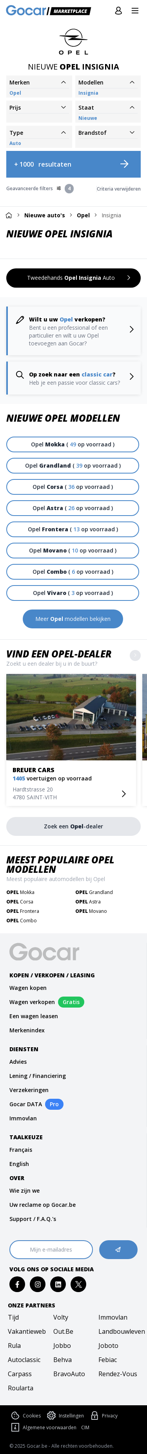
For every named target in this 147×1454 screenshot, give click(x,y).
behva (62, 1359)
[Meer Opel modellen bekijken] (73, 619)
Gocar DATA (25, 1104)
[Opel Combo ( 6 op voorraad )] (72, 572)
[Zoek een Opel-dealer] (73, 826)
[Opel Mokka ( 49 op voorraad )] (72, 444)
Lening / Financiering (37, 1075)
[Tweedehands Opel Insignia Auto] (73, 278)
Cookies (25, 1416)
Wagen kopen (28, 987)
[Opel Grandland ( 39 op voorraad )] (72, 466)
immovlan (112, 1317)
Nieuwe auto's (44, 215)
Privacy (103, 1416)
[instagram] (37, 1284)
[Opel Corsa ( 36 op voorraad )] (72, 487)
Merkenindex (27, 1030)
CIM (85, 1428)
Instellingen (64, 1416)
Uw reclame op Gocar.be (42, 1204)
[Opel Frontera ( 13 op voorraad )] (72, 529)
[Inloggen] (118, 11)
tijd (13, 1317)
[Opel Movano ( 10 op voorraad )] (72, 550)
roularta (20, 1388)
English (19, 1164)
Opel (83, 215)
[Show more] (135, 655)
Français (20, 1149)
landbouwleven (118, 1331)
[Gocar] (51, 11)
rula (14, 1345)
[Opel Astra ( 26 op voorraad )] (72, 508)
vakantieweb (27, 1331)
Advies (18, 1061)
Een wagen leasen (33, 1016)
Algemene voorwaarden (42, 1428)
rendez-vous (117, 1374)
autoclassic (24, 1359)
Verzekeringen (29, 1090)
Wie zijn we (24, 1190)
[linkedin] (58, 1284)
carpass (20, 1374)
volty (60, 1317)
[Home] (9, 215)
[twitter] (78, 1284)
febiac (107, 1359)
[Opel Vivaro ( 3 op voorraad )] (72, 593)
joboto (108, 1345)
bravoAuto (69, 1374)
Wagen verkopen (32, 1002)
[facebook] (17, 1284)
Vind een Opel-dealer (59, 653)
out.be (63, 1331)
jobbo (62, 1345)
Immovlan (23, 1118)
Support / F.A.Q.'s (32, 1219)
